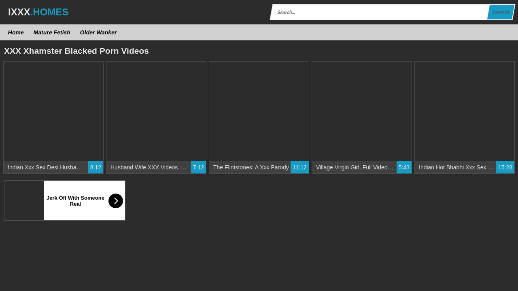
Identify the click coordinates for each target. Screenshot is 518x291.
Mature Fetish (52, 32)
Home (16, 32)
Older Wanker (98, 32)
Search (501, 12)
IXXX (38, 11)
